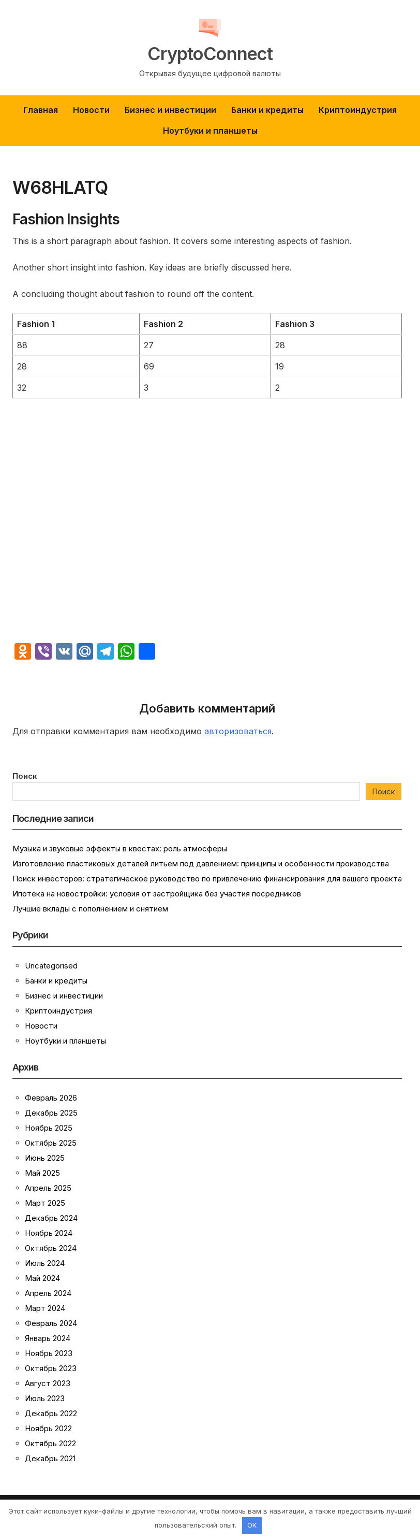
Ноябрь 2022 (48, 1428)
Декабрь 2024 (51, 1218)
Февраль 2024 (51, 1323)
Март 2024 (45, 1308)
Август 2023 (47, 1383)
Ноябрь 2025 (48, 1128)
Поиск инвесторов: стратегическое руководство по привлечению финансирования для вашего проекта (207, 878)
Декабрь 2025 (51, 1113)
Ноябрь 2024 (48, 1233)
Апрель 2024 (48, 1293)
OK (252, 1525)
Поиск (24, 776)
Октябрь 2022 (50, 1443)
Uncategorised (51, 966)
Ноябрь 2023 (48, 1353)
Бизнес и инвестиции (170, 110)
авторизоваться (238, 731)
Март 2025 (45, 1203)
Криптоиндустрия (358, 110)
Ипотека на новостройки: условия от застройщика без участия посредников (156, 894)
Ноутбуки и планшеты (210, 130)
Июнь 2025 (45, 1158)
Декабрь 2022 (51, 1413)
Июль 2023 (45, 1398)
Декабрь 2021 (50, 1458)
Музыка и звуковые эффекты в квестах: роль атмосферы (119, 848)
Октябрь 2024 (51, 1248)
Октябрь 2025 (51, 1143)
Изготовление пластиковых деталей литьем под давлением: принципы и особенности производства (200, 863)
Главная (40, 110)
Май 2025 (42, 1173)
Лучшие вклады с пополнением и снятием (90, 909)
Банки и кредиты (267, 110)
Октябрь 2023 (51, 1368)
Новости (91, 110)
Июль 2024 (45, 1263)
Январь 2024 (47, 1338)
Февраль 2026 (51, 1098)
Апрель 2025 (48, 1188)
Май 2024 (42, 1278)
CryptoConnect (210, 52)
